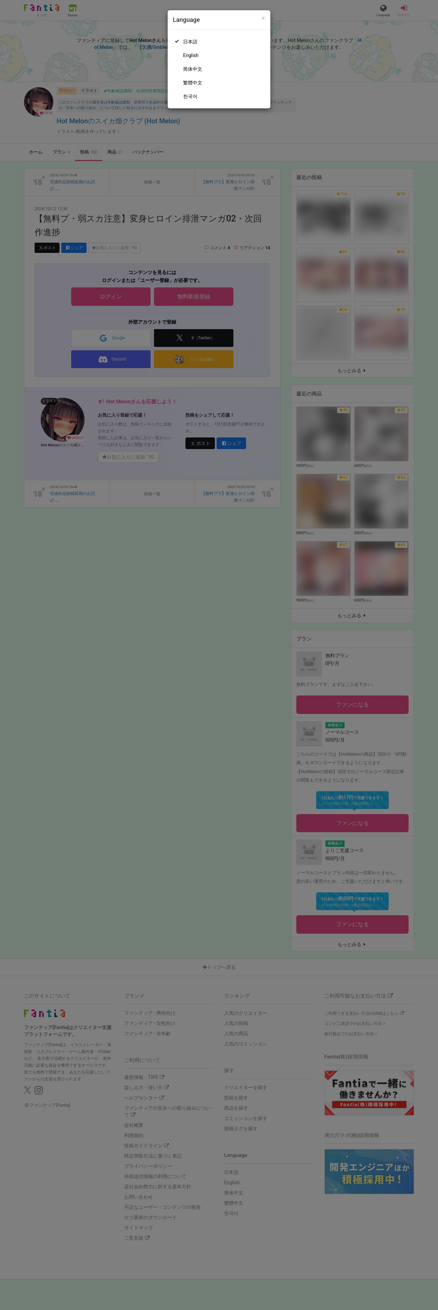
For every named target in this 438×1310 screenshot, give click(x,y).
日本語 (190, 41)
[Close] (263, 18)
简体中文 (192, 69)
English (190, 55)
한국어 (190, 96)
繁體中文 (192, 82)
